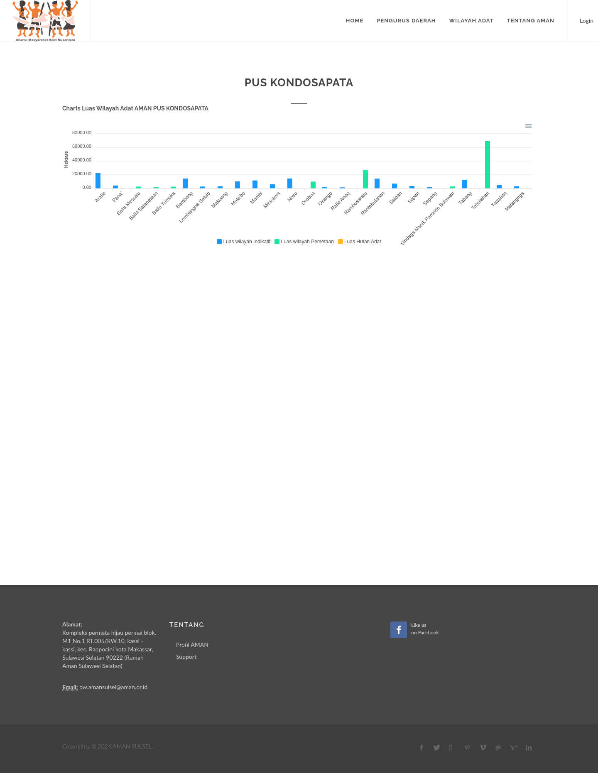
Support (186, 656)
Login (583, 19)
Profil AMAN (192, 644)
